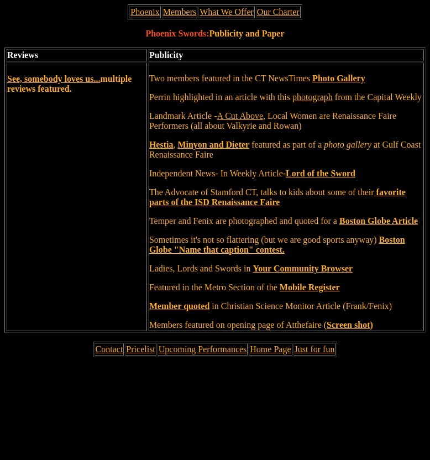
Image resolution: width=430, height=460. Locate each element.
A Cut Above (240, 116)
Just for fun (315, 349)
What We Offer (227, 12)
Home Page (270, 349)
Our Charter (278, 12)
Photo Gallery (338, 78)
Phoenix (144, 12)
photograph (312, 97)
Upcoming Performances (203, 349)
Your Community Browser (303, 268)
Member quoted (179, 306)
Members (179, 12)
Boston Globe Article (378, 221)
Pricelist (140, 349)
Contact (109, 349)
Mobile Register (310, 287)
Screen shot (348, 325)
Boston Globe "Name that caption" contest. (277, 244)
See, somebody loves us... (53, 78)
